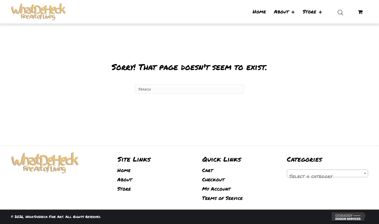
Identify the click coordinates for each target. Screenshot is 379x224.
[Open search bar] (340, 11)
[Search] (189, 89)
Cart (207, 170)
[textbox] (327, 176)
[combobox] (327, 173)
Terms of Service (222, 198)
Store (124, 188)
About (124, 179)
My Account (216, 188)
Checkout (213, 179)
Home (123, 170)
